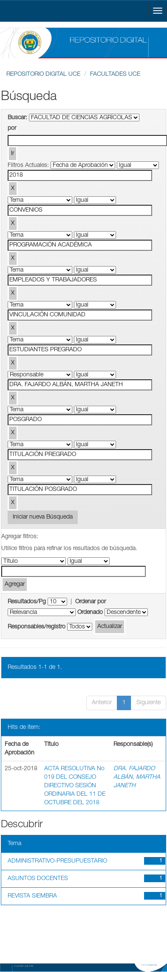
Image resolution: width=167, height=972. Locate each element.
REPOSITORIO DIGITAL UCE (43, 74)
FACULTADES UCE (115, 74)
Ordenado (90, 613)
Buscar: (17, 118)
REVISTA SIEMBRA (32, 896)
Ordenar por (90, 602)
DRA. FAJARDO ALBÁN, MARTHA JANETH (136, 777)
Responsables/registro (36, 627)
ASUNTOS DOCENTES (38, 879)
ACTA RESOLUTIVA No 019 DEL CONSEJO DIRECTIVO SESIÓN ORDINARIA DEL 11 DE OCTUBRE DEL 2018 (74, 786)
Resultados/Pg (27, 602)
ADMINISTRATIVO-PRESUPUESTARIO (57, 861)
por (12, 129)
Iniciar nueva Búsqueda (43, 517)
